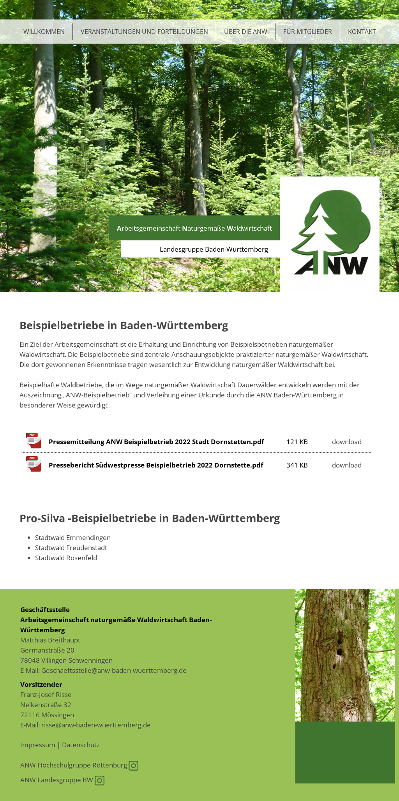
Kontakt (362, 31)
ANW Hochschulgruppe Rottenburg (79, 764)
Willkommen (44, 31)
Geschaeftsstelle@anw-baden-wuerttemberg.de (114, 670)
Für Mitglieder (307, 31)
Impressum (37, 744)
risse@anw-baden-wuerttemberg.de (96, 724)
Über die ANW (245, 31)
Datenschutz (81, 744)
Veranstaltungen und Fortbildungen (144, 31)
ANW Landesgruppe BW (62, 779)
